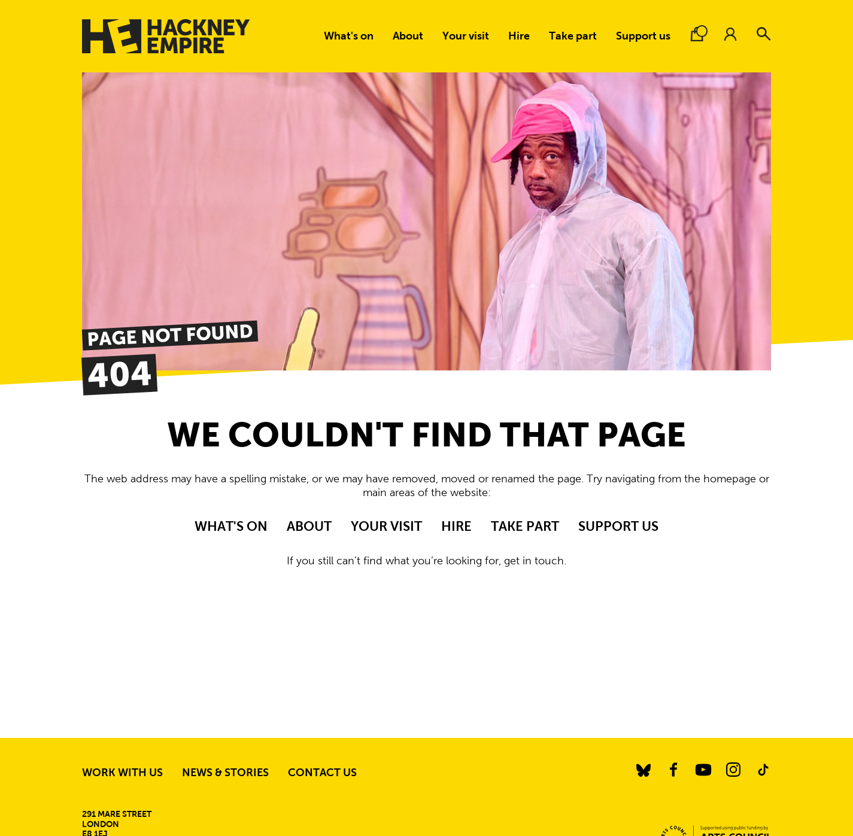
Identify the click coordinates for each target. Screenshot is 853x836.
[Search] (764, 34)
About (408, 36)
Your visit (465, 36)
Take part (573, 36)
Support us (643, 36)
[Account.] (730, 34)
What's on (349, 36)
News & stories (225, 773)
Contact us (322, 773)
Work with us (122, 773)
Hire (519, 36)
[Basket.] (697, 34)
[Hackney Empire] (166, 36)
